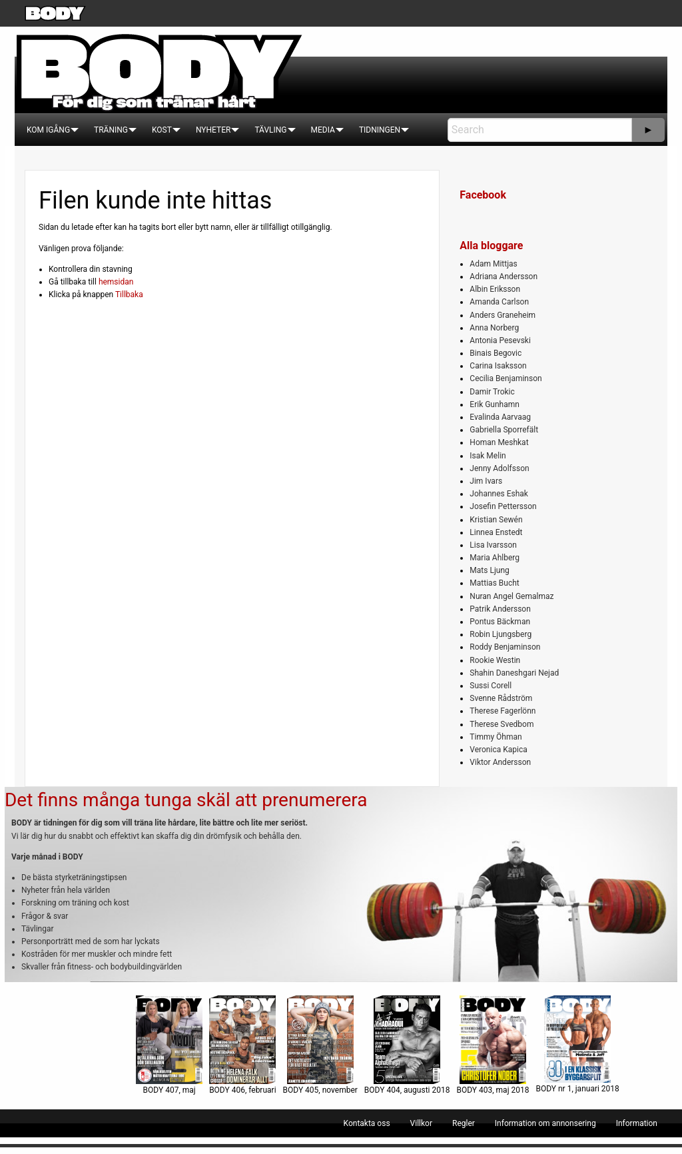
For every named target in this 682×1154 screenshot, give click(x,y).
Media (323, 130)
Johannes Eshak (499, 493)
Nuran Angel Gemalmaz (511, 596)
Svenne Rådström (501, 698)
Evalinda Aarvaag (500, 417)
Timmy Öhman (495, 737)
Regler (463, 1123)
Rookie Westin (495, 660)
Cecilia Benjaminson (505, 378)
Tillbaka (129, 294)
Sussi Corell (491, 685)
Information (636, 1123)
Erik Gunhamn (494, 404)
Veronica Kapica (498, 749)
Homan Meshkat (499, 442)
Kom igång (48, 130)
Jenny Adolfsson (499, 468)
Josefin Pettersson (503, 506)
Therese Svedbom (501, 724)
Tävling (270, 130)
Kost (162, 130)
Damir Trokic (492, 391)
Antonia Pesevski (500, 340)
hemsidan (116, 282)
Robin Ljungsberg (500, 634)
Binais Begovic (495, 353)
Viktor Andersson (500, 762)
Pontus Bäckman (500, 621)
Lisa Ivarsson (493, 545)
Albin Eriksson (495, 289)
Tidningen (379, 130)
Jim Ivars (486, 481)
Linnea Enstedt (496, 532)
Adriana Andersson (503, 276)
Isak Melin (488, 455)
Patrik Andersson (500, 609)
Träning (111, 130)
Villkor (421, 1123)
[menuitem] (48, 130)
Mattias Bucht (494, 583)
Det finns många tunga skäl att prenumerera (186, 800)
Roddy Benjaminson (505, 647)
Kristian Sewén (496, 519)
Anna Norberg (494, 327)
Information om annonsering (545, 1123)
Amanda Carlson (499, 301)
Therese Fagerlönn (502, 711)
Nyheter (213, 130)
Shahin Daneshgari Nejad (514, 673)
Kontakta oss (367, 1123)
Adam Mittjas (493, 264)
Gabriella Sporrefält (504, 429)
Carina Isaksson (498, 365)
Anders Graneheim (502, 315)
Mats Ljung (489, 570)
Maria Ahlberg (494, 557)
